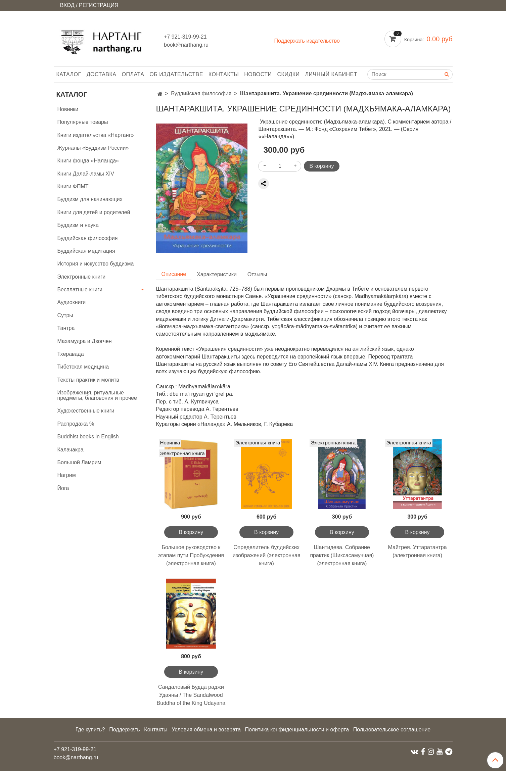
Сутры (65, 315)
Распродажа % (75, 424)
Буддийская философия (201, 93)
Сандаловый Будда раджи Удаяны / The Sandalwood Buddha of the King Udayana (191, 695)
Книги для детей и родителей (93, 212)
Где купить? (90, 729)
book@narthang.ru (186, 45)
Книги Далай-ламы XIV (85, 174)
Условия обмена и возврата (206, 729)
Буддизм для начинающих (90, 199)
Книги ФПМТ (73, 186)
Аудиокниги (71, 302)
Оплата (133, 74)
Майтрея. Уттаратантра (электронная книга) (417, 551)
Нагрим (66, 475)
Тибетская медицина (83, 367)
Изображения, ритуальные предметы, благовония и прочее (97, 395)
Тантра (66, 328)
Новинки (68, 109)
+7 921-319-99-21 (185, 37)
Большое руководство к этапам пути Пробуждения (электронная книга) (191, 555)
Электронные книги (81, 277)
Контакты (224, 74)
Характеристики (217, 274)
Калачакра (70, 449)
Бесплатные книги (80, 289)
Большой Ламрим (79, 462)
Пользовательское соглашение (391, 729)
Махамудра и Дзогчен (84, 341)
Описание (174, 274)
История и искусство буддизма (95, 264)
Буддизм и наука (78, 225)
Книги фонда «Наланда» (88, 160)
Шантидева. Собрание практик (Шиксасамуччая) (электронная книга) (342, 555)
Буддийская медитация (86, 251)
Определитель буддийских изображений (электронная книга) (267, 555)
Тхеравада (70, 354)
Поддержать (124, 729)
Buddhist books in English (88, 436)
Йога (63, 488)
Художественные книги (85, 411)
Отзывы (257, 274)
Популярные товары (82, 122)
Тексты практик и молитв (88, 380)
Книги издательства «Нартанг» (95, 135)
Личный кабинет (331, 74)
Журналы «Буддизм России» (93, 148)
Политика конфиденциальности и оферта (297, 729)
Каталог (68, 74)
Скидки (288, 74)
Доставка (102, 74)
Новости (258, 74)
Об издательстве (176, 74)
